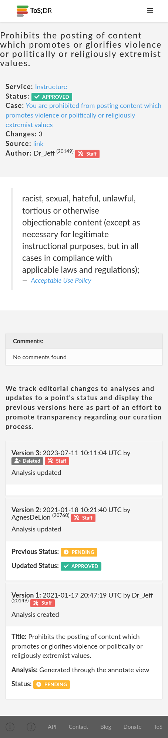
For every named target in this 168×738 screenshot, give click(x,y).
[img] (10, 726)
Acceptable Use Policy (61, 280)
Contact (78, 726)
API (52, 726)
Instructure (51, 86)
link (38, 143)
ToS (158, 726)
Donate (133, 726)
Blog (105, 726)
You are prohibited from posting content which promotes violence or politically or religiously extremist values (83, 114)
